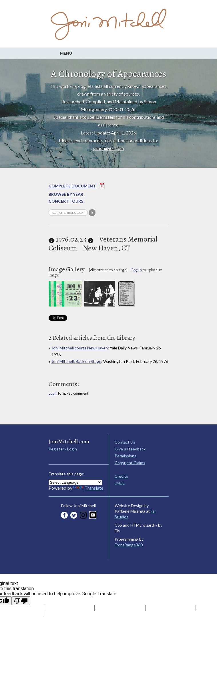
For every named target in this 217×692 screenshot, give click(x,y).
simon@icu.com (108, 148)
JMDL (120, 483)
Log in (137, 270)
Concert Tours (66, 201)
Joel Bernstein (101, 117)
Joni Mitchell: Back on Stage (76, 361)
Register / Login (63, 448)
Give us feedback (130, 448)
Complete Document (77, 186)
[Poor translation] (21, 600)
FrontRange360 (129, 544)
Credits (121, 476)
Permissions (125, 455)
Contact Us (125, 442)
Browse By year (66, 194)
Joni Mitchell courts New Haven (79, 347)
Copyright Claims (130, 462)
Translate (88, 488)
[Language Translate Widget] (75, 482)
